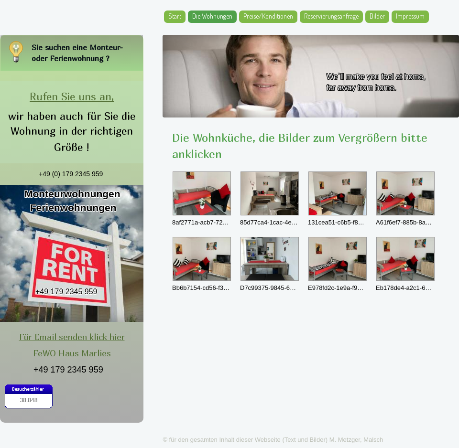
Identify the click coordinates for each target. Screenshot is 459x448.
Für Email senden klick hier (72, 337)
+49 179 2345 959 (66, 292)
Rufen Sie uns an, (72, 96)
